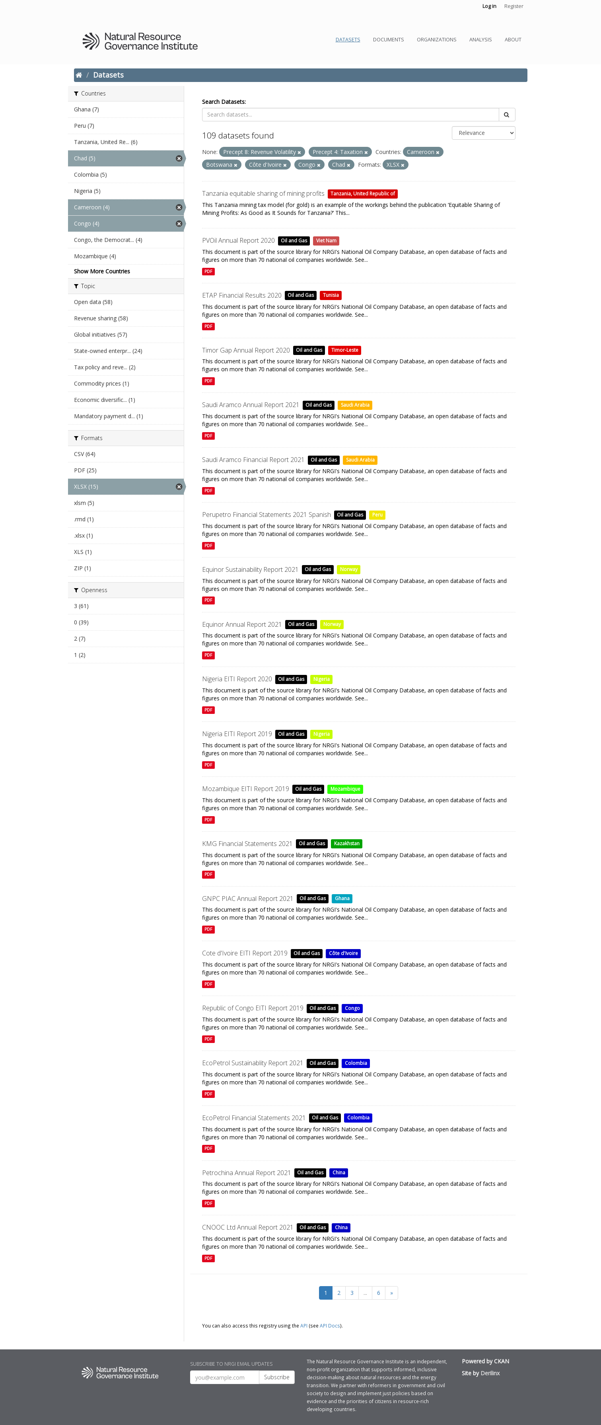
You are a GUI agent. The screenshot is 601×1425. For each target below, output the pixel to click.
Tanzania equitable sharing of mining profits (263, 193)
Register (513, 6)
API (303, 1325)
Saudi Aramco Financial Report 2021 (253, 459)
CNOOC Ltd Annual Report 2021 (248, 1227)
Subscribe (277, 1377)
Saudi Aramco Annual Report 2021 (251, 404)
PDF (208, 271)
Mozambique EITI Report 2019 (245, 788)
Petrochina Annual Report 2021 (246, 1172)
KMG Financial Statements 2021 (247, 843)
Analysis (480, 39)
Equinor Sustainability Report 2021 (250, 569)
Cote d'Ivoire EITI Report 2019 (245, 953)
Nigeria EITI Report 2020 (237, 678)
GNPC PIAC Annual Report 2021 (248, 898)
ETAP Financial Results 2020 (242, 295)
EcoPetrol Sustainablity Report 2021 (252, 1063)
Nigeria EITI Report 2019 (237, 733)
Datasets (348, 39)
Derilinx (490, 1373)
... (365, 1292)
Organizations (437, 39)
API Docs (330, 1325)
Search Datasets (223, 101)
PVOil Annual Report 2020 (238, 240)
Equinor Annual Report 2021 (242, 624)
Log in (489, 6)
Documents (388, 39)
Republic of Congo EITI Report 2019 (252, 1008)
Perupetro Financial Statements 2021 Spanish (266, 514)
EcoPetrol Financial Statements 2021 (254, 1117)
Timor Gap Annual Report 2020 (246, 350)
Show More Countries (102, 271)
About (513, 39)
